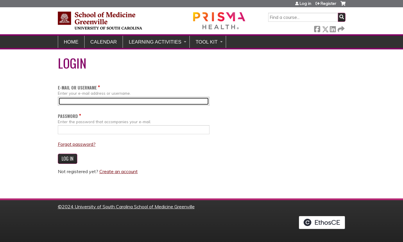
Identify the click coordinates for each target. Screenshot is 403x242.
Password (68, 116)
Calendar (103, 42)
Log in (305, 3)
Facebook (317, 28)
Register (328, 3)
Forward (340, 28)
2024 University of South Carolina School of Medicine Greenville (128, 206)
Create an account (118, 171)
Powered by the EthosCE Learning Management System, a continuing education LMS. (321, 223)
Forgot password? (77, 144)
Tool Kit (207, 42)
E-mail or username (77, 88)
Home (71, 42)
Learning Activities (155, 42)
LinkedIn (333, 28)
